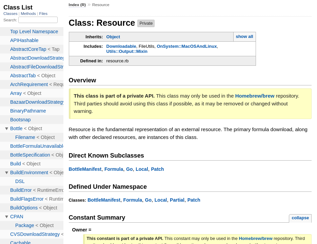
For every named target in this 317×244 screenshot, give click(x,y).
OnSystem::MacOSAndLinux (187, 46)
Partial (177, 200)
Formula (113, 169)
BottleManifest (85, 169)
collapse (300, 217)
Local (142, 169)
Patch (157, 169)
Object (113, 36)
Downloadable (121, 46)
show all (244, 36)
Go (129, 169)
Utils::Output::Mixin (126, 51)
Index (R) (77, 4)
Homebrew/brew (255, 96)
